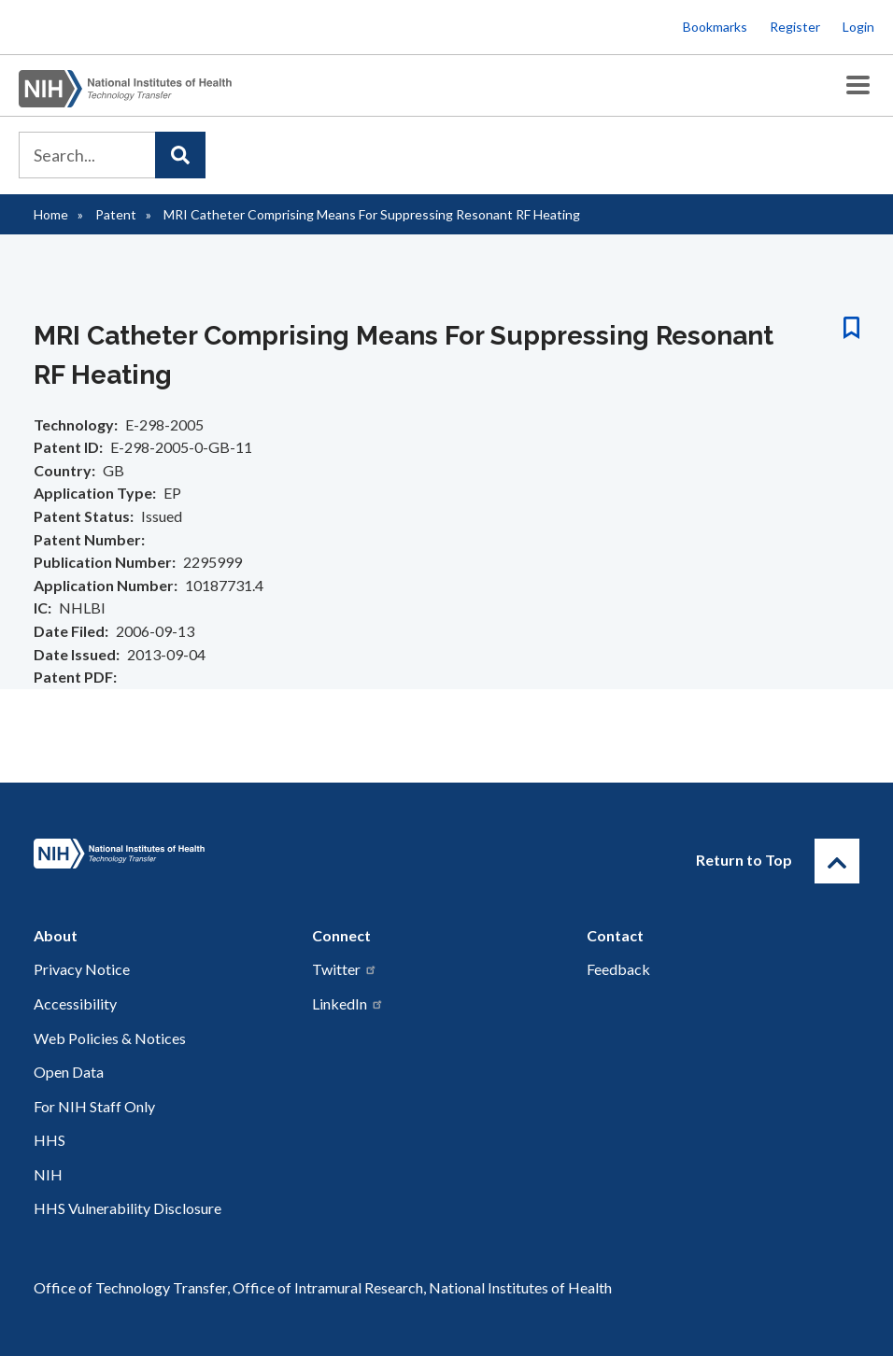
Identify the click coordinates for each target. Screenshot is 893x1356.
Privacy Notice (82, 969)
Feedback (618, 969)
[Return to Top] (837, 861)
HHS (49, 1140)
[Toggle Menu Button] (858, 85)
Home (51, 214)
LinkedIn (348, 1003)
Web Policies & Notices (110, 1038)
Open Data (69, 1072)
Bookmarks (715, 27)
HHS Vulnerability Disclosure (127, 1208)
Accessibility (75, 1003)
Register (795, 27)
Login (858, 27)
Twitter (344, 969)
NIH (48, 1174)
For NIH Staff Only (94, 1106)
